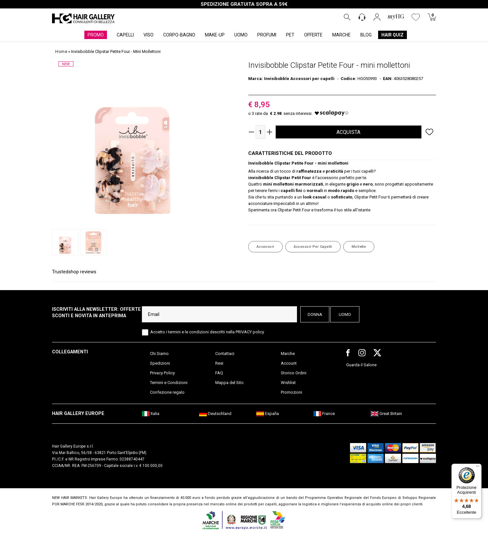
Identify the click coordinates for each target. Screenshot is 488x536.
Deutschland (215, 413)
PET (290, 34)
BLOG (366, 34)
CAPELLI (125, 34)
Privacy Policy (162, 372)
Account (289, 363)
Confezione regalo (167, 392)
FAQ (219, 372)
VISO (148, 34)
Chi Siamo (159, 353)
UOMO (241, 34)
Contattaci (224, 353)
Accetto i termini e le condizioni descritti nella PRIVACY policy (207, 331)
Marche (288, 353)
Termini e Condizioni (168, 382)
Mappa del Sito (229, 382)
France (324, 413)
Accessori (265, 247)
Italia (150, 413)
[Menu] (478, 467)
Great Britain (386, 413)
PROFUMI (266, 34)
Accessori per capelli (313, 247)
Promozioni (291, 392)
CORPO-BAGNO (179, 34)
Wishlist (288, 382)
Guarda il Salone (361, 364)
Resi (219, 363)
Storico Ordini (293, 372)
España (267, 413)
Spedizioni (160, 363)
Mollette (359, 247)
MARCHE (341, 34)
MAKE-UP (215, 34)
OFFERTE (313, 34)
